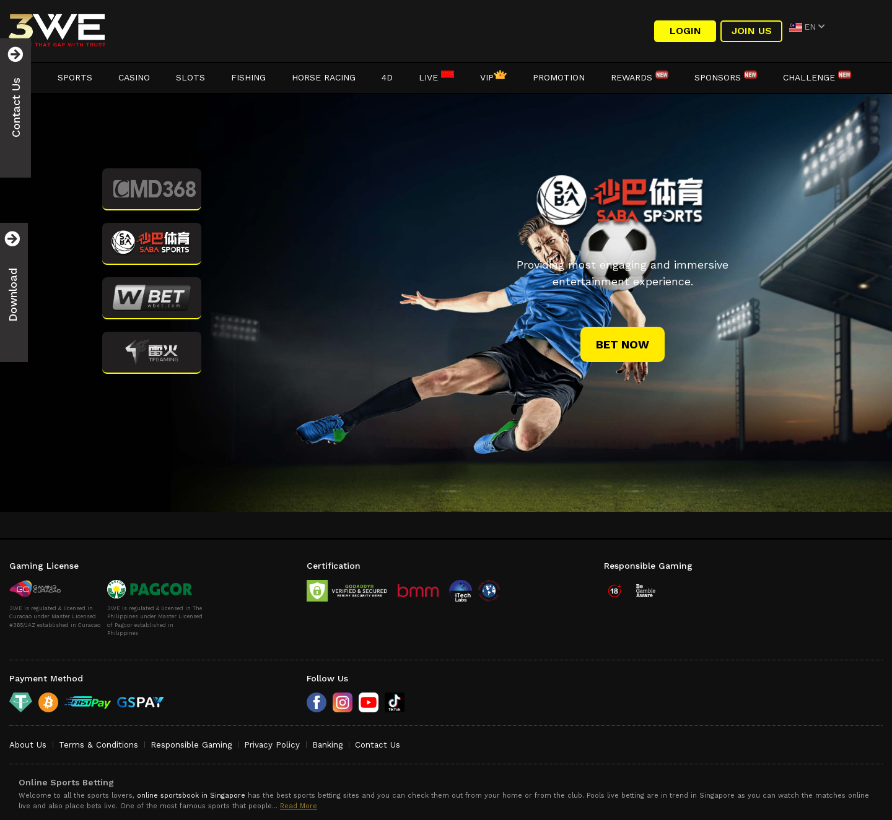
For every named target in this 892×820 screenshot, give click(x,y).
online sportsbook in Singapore (191, 796)
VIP (493, 77)
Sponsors (725, 77)
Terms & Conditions (98, 744)
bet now (622, 344)
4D (387, 77)
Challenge (817, 77)
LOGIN (685, 31)
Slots (190, 77)
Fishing (248, 77)
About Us (27, 744)
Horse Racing (324, 77)
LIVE (436, 77)
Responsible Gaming (191, 744)
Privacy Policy (272, 744)
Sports (75, 77)
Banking (327, 744)
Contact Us (377, 744)
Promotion (559, 77)
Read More (298, 806)
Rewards (639, 77)
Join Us (752, 31)
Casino (134, 77)
